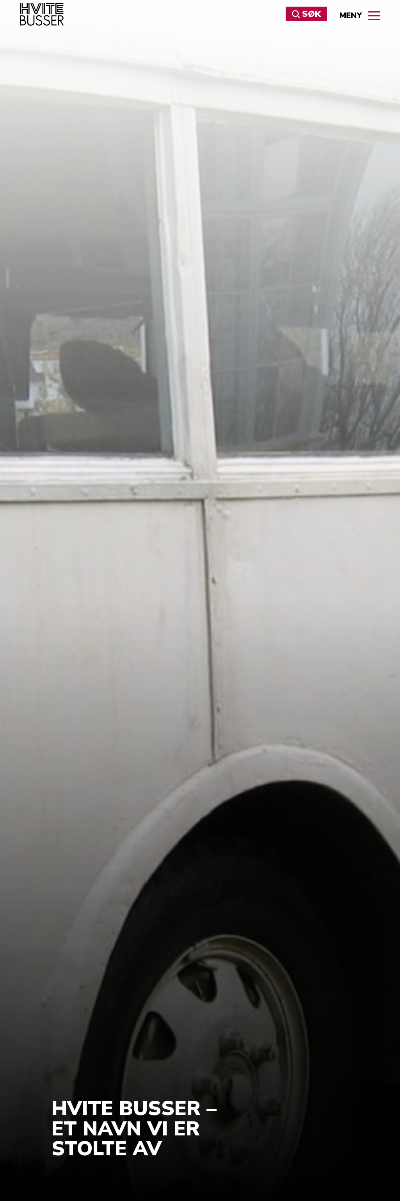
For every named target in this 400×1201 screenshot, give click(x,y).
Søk (306, 14)
